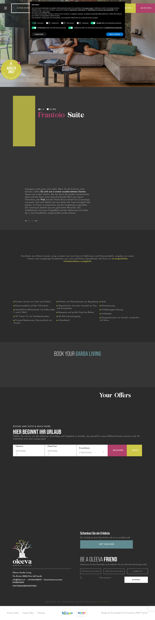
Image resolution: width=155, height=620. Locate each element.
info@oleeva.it (18, 580)
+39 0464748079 (34, 580)
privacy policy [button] (89, 8)
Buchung (146, 8)
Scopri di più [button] (39, 34)
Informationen (105, 578)
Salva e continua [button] (114, 34)
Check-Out (52, 446)
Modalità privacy (102, 602)
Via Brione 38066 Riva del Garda (27, 576)
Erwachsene (84, 448)
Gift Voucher (106, 544)
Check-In (19, 446)
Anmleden (136, 580)
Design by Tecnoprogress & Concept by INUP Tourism (124, 613)
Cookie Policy (28, 613)
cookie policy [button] (46, 12)
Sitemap (41, 613)
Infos (128, 8)
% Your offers (23, 8)
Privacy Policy (13, 613)
